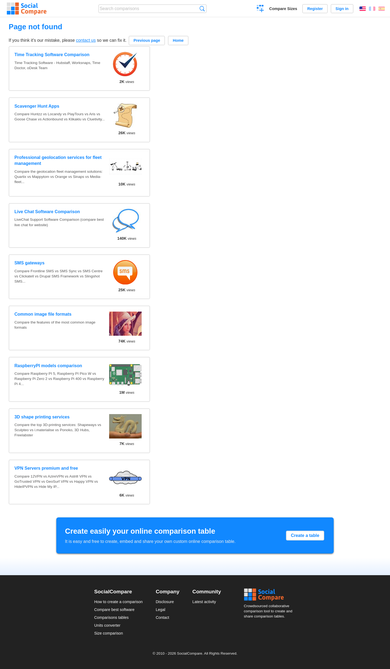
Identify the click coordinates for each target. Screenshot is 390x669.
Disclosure (165, 602)
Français (372, 9)
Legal (160, 609)
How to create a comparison (118, 602)
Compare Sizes (283, 9)
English (362, 9)
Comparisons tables (111, 617)
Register (315, 9)
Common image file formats (43, 314)
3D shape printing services (42, 417)
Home (178, 40)
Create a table (305, 535)
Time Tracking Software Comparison (51, 54)
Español (381, 9)
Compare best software (114, 609)
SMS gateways (29, 263)
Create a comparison (260, 9)
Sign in (342, 9)
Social (270, 594)
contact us (86, 40)
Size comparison (108, 633)
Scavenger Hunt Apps (36, 106)
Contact (162, 617)
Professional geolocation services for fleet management (58, 160)
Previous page (147, 40)
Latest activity (204, 602)
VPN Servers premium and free (46, 468)
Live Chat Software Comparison (47, 211)
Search (202, 8)
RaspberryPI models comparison (48, 365)
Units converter (107, 625)
